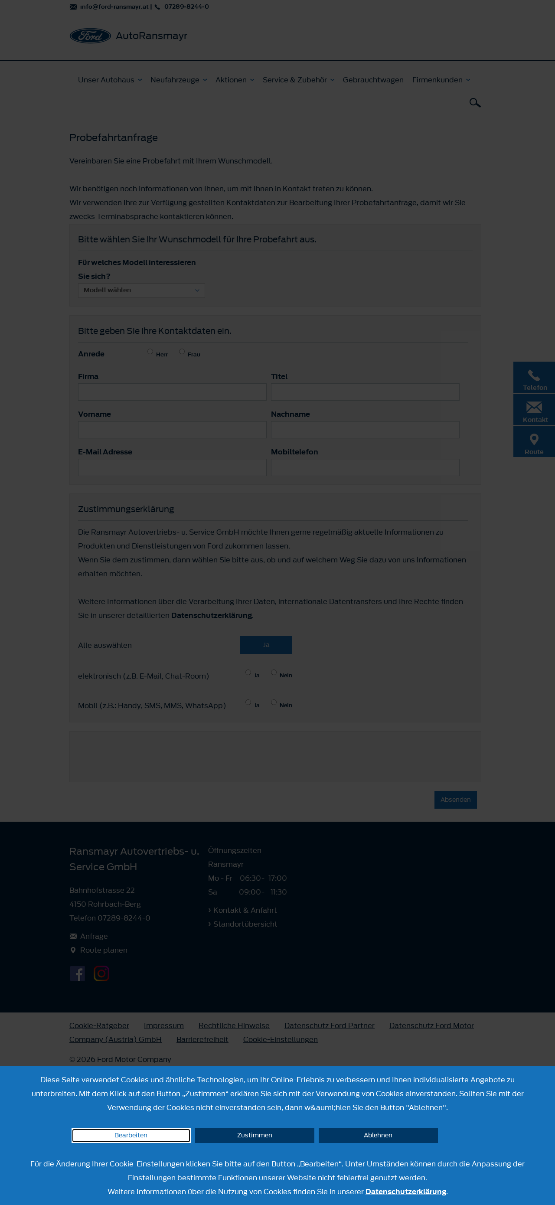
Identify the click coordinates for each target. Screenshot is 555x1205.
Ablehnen (378, 1135)
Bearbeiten (130, 1135)
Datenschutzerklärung (406, 1191)
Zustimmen (254, 1135)
